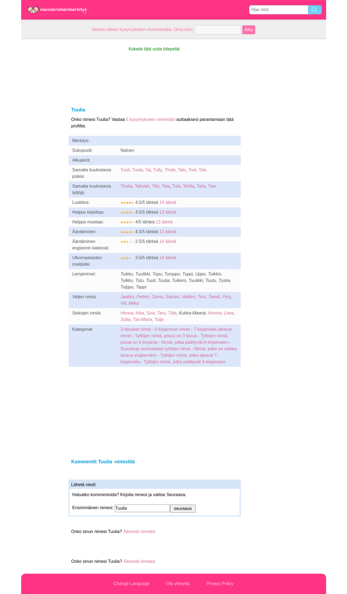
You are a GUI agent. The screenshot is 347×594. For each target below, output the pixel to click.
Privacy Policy (219, 583)
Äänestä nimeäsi (139, 531)
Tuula (137, 170)
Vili (123, 303)
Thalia (127, 186)
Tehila (188, 186)
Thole (170, 170)
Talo (182, 170)
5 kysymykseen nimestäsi (150, 119)
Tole (203, 170)
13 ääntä (167, 212)
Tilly (155, 186)
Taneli (214, 296)
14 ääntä (167, 202)
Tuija (159, 319)
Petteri (143, 296)
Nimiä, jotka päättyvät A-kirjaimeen (194, 342)
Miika (133, 303)
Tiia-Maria (142, 319)
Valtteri (188, 296)
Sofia (125, 319)
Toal (192, 170)
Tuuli (125, 170)
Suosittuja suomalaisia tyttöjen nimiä (156, 348)
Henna (127, 313)
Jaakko (127, 296)
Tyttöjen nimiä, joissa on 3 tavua (166, 335)
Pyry (226, 296)
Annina (215, 313)
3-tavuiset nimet (136, 329)
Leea (229, 313)
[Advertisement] (43, 120)
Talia (201, 186)
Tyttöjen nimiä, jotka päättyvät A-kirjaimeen (185, 361)
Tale (212, 186)
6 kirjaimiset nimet (172, 329)
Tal (148, 170)
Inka (140, 313)
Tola (166, 186)
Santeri (172, 296)
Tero (201, 296)
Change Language (131, 583)
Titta (172, 313)
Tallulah (142, 186)
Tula (176, 186)
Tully (157, 170)
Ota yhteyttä (177, 583)
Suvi (150, 313)
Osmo (157, 296)
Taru (161, 313)
